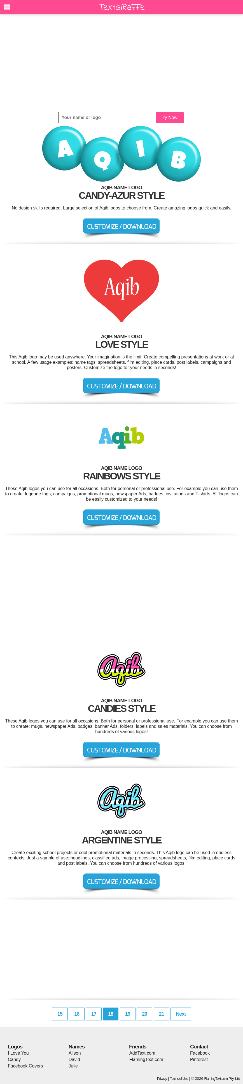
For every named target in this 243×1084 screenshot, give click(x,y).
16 (76, 1014)
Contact (199, 1047)
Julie (73, 1066)
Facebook (200, 1053)
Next (181, 1014)
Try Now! (169, 117)
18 (110, 1014)
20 (144, 1014)
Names (77, 1047)
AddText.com (142, 1053)
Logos (15, 1047)
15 (59, 1014)
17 (93, 1014)
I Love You (18, 1053)
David (74, 1059)
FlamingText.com (146, 1059)
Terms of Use (179, 1078)
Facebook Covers (25, 1066)
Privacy (162, 1078)
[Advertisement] (121, 63)
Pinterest (199, 1059)
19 (127, 1014)
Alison (75, 1053)
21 (161, 1014)
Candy (14, 1059)
